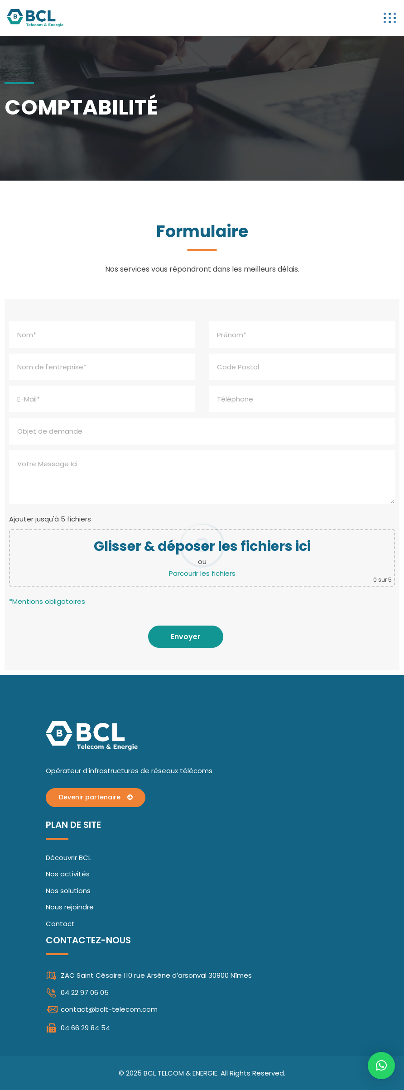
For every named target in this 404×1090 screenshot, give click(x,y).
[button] (381, 1065)
